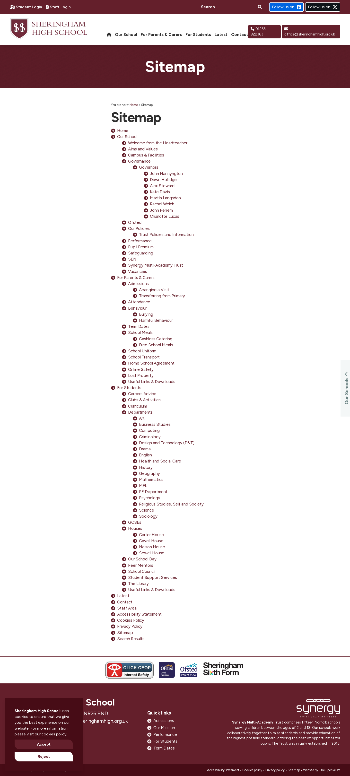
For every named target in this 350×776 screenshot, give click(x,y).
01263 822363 (258, 32)
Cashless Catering (155, 338)
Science (146, 510)
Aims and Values (143, 149)
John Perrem (161, 210)
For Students (129, 387)
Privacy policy (275, 770)
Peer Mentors (140, 565)
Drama (145, 448)
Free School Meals (156, 344)
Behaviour (137, 308)
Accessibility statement (223, 770)
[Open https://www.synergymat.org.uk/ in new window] (318, 709)
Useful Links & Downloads (151, 381)
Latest (123, 595)
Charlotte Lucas (164, 216)
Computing (149, 430)
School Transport (144, 357)
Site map (294, 770)
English (145, 455)
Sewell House (151, 552)
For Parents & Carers (136, 277)
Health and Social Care (160, 461)
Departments (140, 412)
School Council (141, 571)
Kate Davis (160, 191)
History (146, 467)
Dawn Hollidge (163, 179)
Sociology (148, 516)
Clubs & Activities (144, 399)
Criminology (150, 436)
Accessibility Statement (139, 614)
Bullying (146, 314)
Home (134, 105)
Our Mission (164, 727)
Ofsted (134, 222)
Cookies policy (252, 770)
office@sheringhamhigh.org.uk (309, 32)
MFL (143, 485)
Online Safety (141, 369)
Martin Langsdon (165, 197)
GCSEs (134, 522)
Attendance (139, 301)
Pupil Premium (141, 246)
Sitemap (125, 632)
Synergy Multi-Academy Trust (155, 265)
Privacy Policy (129, 626)
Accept (44, 744)
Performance (140, 240)
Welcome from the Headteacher (157, 142)
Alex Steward (162, 185)
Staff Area (127, 608)
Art (142, 418)
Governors (148, 167)
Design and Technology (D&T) (166, 442)
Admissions (138, 283)
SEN (132, 259)
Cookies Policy (130, 620)
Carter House (151, 534)
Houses (135, 528)
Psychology (149, 497)
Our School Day (142, 559)
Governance (139, 161)
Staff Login (58, 7)
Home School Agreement (151, 363)
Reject (44, 756)
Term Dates (138, 326)
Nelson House (152, 546)
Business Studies (155, 424)
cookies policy (54, 734)
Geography (149, 473)
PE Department (153, 491)
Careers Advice (142, 393)
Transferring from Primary (162, 295)
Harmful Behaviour (156, 320)
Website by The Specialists (321, 770)
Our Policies (139, 228)
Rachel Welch (162, 203)
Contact (124, 602)
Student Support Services (152, 577)
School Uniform (142, 351)
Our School (127, 136)
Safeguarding (140, 253)
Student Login (26, 7)
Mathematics (151, 479)
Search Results (130, 638)
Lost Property (141, 375)
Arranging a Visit (154, 289)
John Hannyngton (166, 173)
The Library (138, 583)
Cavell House (151, 540)
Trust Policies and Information (166, 234)
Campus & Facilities (146, 155)
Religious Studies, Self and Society (171, 504)
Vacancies (137, 271)
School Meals (140, 332)
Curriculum (137, 406)
